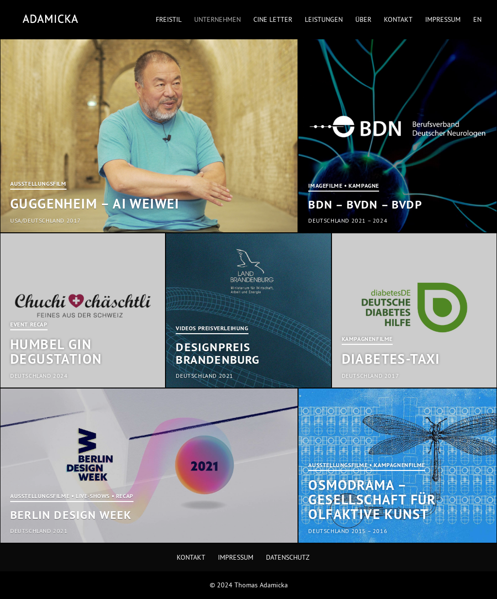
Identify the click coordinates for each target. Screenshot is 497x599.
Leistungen (324, 20)
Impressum (443, 20)
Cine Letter (272, 20)
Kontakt (398, 20)
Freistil (169, 20)
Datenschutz (288, 557)
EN (477, 20)
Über (363, 20)
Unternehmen (217, 20)
